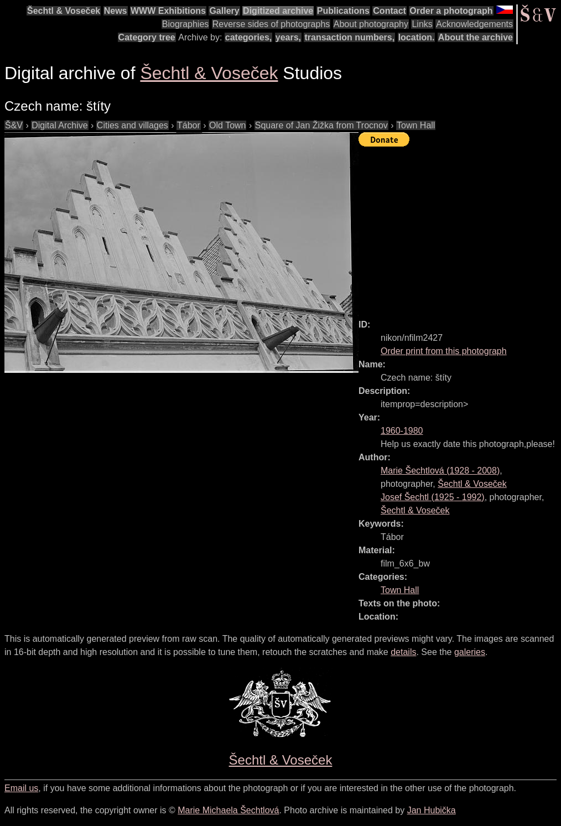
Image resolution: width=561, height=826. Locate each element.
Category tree (146, 37)
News (115, 10)
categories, (248, 37)
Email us (21, 788)
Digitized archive (278, 10)
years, (288, 37)
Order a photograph (450, 10)
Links (422, 24)
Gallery (224, 10)
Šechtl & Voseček (63, 10)
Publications (343, 10)
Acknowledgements (474, 24)
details (403, 652)
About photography (371, 24)
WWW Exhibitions (168, 10)
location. (416, 37)
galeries (469, 652)
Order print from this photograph (444, 351)
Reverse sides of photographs (271, 24)
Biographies (185, 24)
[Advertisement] (460, 227)
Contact (389, 10)
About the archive (475, 37)
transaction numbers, (349, 37)
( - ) (440, 470)
